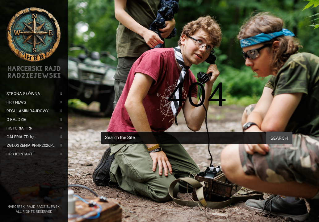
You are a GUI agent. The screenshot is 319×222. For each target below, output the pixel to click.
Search (279, 138)
